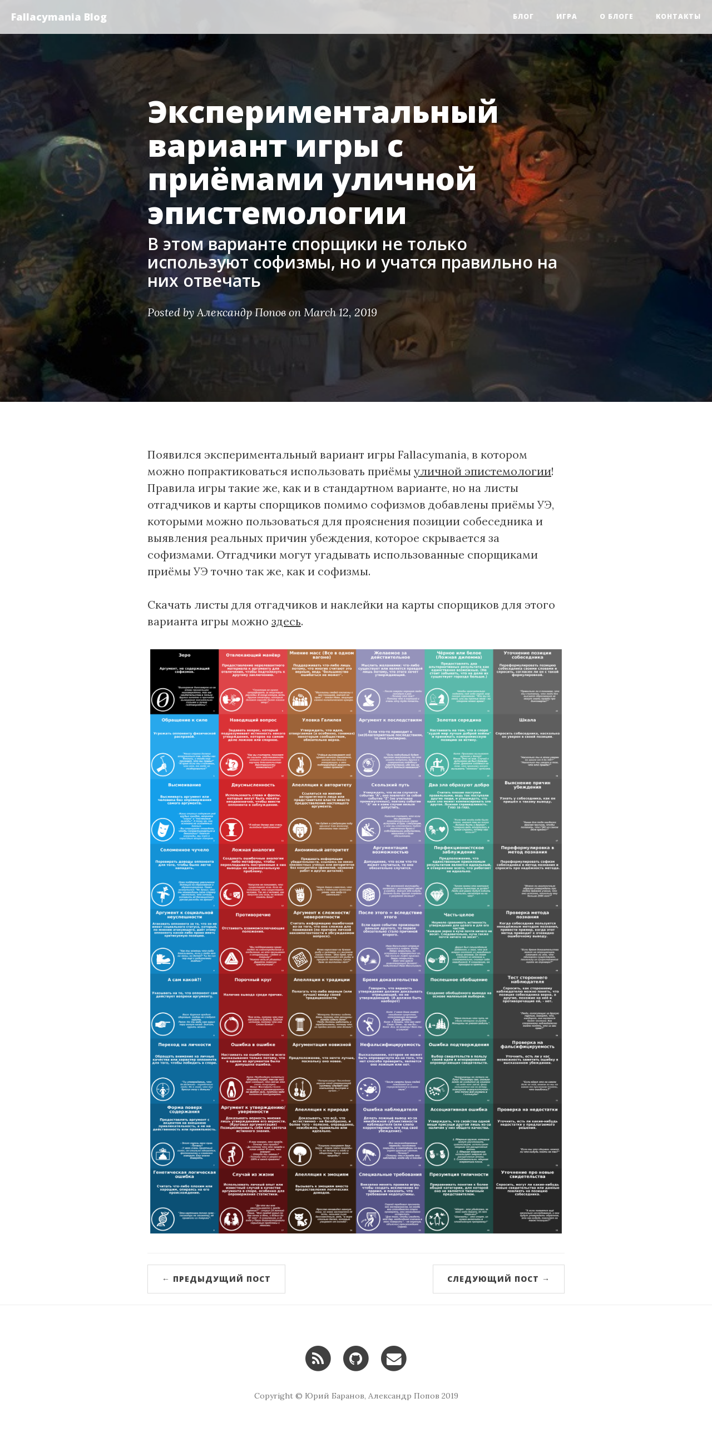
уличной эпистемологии (482, 471)
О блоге (617, 16)
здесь (286, 621)
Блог (523, 16)
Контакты (678, 16)
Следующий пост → (498, 1278)
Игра (566, 16)
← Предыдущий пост (216, 1278)
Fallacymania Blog (59, 16)
